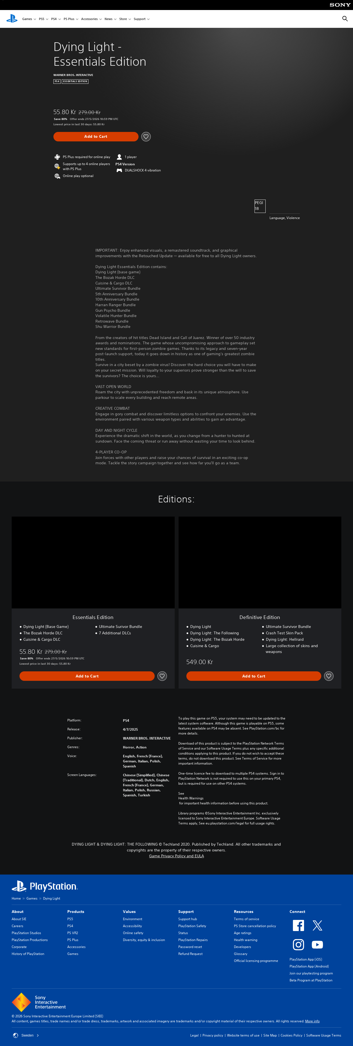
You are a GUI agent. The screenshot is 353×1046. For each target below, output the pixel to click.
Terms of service (246, 919)
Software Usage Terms (323, 1035)
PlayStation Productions (30, 939)
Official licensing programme (256, 960)
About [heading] (17, 911)
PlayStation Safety (192, 926)
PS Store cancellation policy (255, 926)
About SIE (19, 919)
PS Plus (69, 19)
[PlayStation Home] (12, 18)
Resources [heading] (243, 911)
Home (16, 898)
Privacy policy (213, 1035)
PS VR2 (72, 932)
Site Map (270, 1035)
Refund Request (190, 953)
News (108, 19)
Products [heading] (75, 911)
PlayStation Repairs (193, 939)
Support (139, 19)
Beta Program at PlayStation (311, 980)
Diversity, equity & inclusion (144, 939)
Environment (132, 919)
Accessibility (132, 926)
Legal (194, 1035)
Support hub (187, 919)
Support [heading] (186, 911)
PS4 (54, 19)
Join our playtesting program (311, 973)
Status (183, 932)
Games (27, 19)
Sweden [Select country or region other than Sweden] (26, 1035)
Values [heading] (129, 911)
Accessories (89, 19)
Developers (242, 946)
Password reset (190, 946)
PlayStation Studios (26, 932)
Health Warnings (191, 798)
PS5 (41, 19)
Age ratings (242, 932)
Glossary (240, 953)
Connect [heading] (297, 911)
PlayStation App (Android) (309, 966)
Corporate (19, 946)
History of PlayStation (28, 953)
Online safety (133, 932)
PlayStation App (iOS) (306, 959)
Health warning (245, 939)
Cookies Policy (291, 1035)
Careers (17, 926)
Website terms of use (243, 1035)
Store (123, 19)
